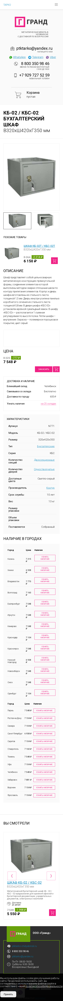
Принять (8, 994)
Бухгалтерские (46, 446)
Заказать (43, 369)
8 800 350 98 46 (35, 63)
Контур (50, 487)
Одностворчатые (44, 469)
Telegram (35, 57)
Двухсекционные (44, 459)
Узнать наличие (44, 558)
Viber (51, 57)
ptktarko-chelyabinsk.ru (24, 946)
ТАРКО (7, 5)
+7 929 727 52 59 (34, 75)
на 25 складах (48, 403)
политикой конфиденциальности (44, 986)
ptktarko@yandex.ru (34, 48)
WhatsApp (17, 57)
